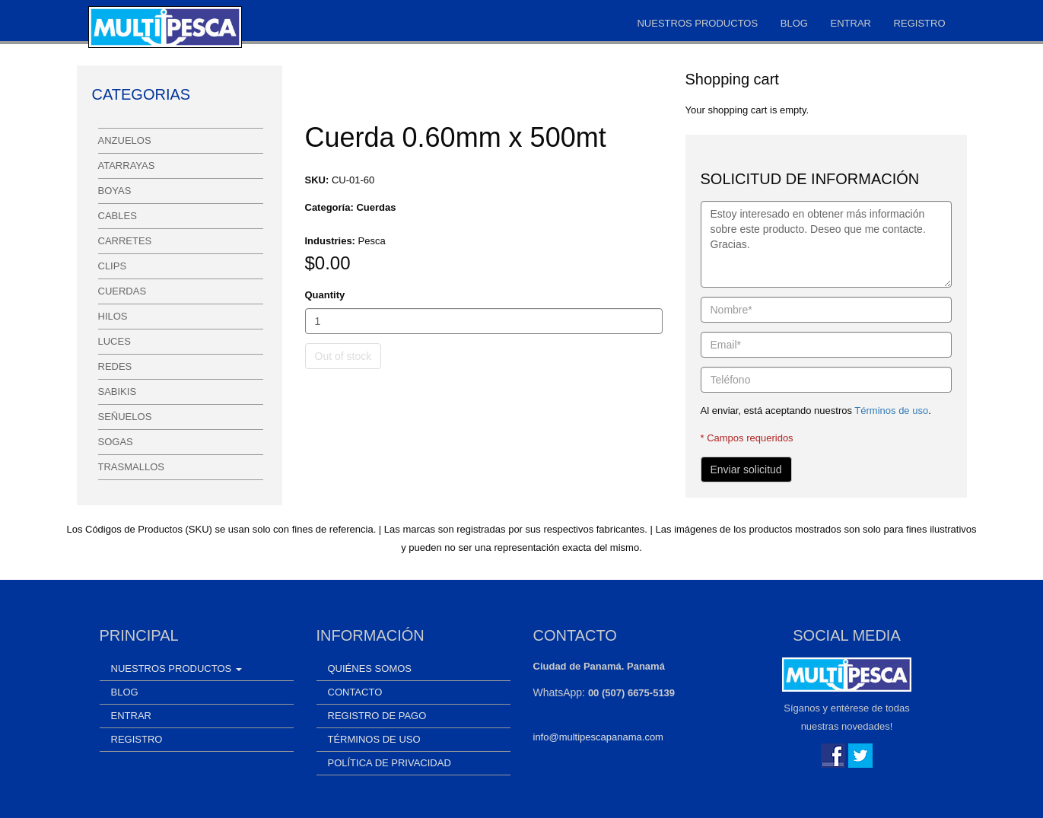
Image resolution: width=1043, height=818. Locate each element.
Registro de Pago (377, 715)
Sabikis (117, 391)
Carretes (125, 241)
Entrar (851, 23)
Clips (112, 266)
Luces (114, 341)
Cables (117, 215)
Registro (920, 23)
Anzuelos (124, 140)
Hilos (113, 316)
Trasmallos (131, 467)
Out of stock (343, 356)
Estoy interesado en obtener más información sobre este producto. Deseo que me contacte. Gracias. (826, 244)
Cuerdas (122, 291)
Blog (794, 23)
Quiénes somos (370, 668)
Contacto (355, 692)
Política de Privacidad (389, 763)
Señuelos (125, 416)
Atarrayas (126, 165)
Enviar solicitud (746, 469)
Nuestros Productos (697, 23)
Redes (115, 366)
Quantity (325, 295)
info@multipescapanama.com (598, 737)
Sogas (115, 441)
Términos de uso (891, 410)
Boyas (115, 190)
